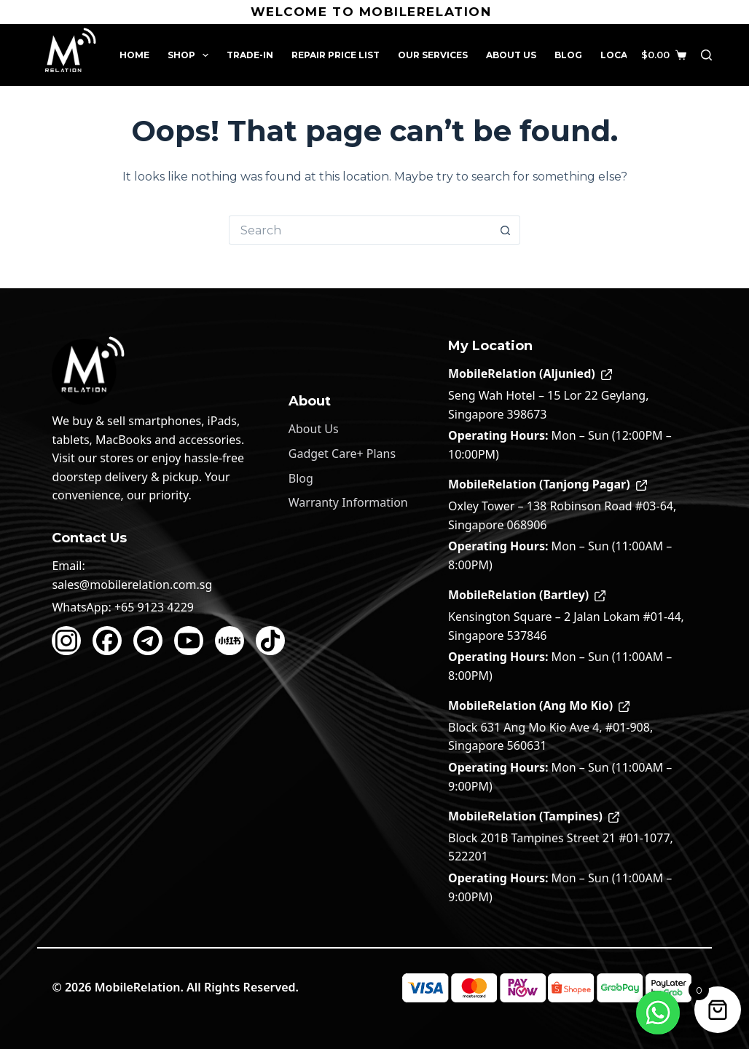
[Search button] (505, 230)
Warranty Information (348, 502)
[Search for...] (360, 230)
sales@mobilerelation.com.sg (132, 585)
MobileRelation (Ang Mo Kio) (539, 705)
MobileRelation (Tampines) (533, 816)
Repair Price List (335, 55)
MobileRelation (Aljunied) (530, 373)
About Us (511, 55)
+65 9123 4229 (154, 607)
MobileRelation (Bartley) (526, 595)
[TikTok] (270, 640)
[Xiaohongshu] (229, 640)
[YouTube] (188, 640)
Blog (568, 55)
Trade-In (250, 55)
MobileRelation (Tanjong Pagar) (547, 484)
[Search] (706, 55)
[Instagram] (66, 640)
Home (134, 55)
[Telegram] (147, 640)
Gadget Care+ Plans (342, 454)
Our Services (433, 55)
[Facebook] (107, 640)
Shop (191, 55)
